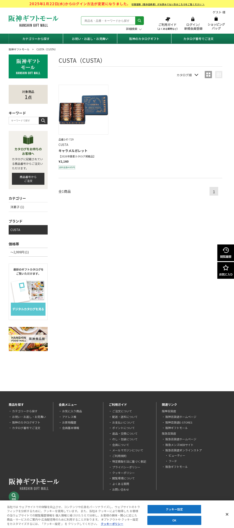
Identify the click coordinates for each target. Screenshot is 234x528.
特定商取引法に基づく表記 (129, 461)
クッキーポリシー (123, 473)
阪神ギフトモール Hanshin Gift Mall (33, 21)
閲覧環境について (123, 478)
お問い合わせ (120, 489)
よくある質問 (120, 484)
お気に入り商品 (72, 411)
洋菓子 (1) (17, 207)
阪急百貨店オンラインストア (183, 450)
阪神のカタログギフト (144, 38)
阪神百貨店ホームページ (180, 417)
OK (174, 522)
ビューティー (177, 455)
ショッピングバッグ (216, 23)
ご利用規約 (119, 456)
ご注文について (122, 411)
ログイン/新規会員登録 (193, 23)
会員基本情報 (70, 428)
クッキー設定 (174, 511)
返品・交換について (125, 433)
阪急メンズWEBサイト (179, 445)
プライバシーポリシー (126, 467)
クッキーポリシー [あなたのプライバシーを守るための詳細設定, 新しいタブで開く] (112, 525)
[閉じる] (227, 516)
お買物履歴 (69, 422)
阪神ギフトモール (19, 49)
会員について (120, 445)
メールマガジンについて (127, 450)
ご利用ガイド (168, 23)
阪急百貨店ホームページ (180, 439)
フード (173, 461)
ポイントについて (123, 428)
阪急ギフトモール (176, 467)
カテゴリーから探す (36, 38)
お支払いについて (123, 422)
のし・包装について (125, 439)
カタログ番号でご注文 (198, 38)
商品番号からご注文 (28, 179)
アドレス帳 (69, 417)
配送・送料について (125, 417)
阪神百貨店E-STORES (178, 422)
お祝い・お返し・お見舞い (90, 38)
